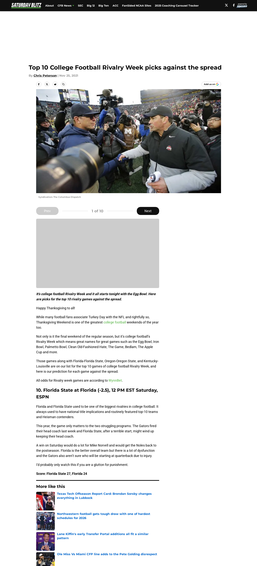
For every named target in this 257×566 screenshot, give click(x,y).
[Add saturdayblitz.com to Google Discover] (211, 84)
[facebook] (234, 5)
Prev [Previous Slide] (47, 211)
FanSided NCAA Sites (136, 5)
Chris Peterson (45, 75)
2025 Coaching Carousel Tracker (177, 5)
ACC (115, 5)
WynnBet (115, 380)
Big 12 (91, 5)
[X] (226, 5)
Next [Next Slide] (148, 211)
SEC (80, 5)
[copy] (63, 84)
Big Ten (103, 5)
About (49, 5)
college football (114, 322)
